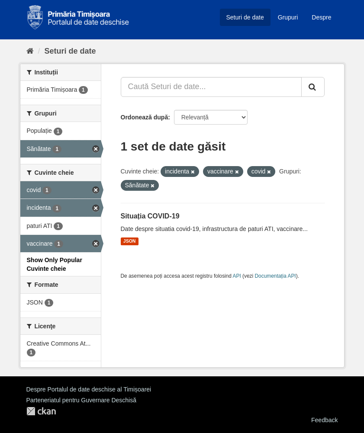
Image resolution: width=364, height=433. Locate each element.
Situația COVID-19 (150, 216)
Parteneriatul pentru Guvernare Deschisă (81, 400)
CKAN (41, 411)
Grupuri (288, 17)
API (237, 276)
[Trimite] (313, 87)
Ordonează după (144, 117)
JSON (129, 241)
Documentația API (275, 276)
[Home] (30, 51)
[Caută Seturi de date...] (211, 87)
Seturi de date (245, 17)
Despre (321, 17)
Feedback (324, 420)
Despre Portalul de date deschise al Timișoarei (88, 389)
